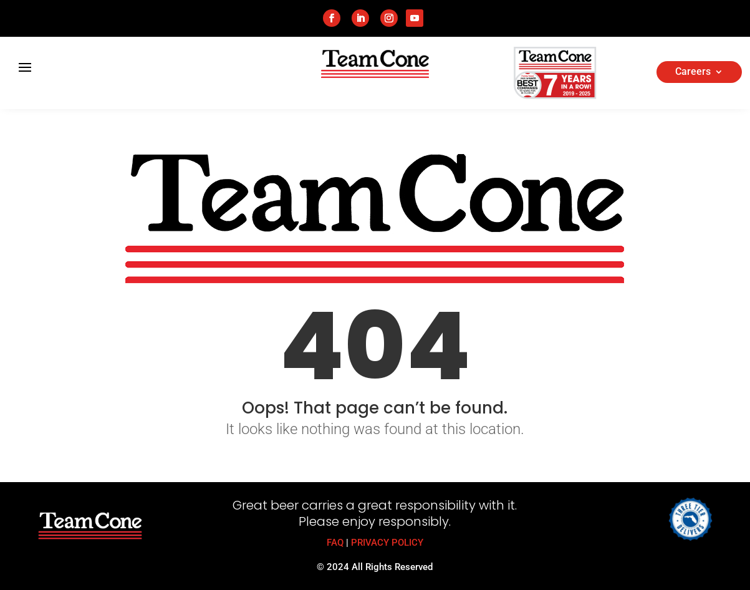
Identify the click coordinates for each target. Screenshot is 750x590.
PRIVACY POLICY (387, 542)
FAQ (335, 542)
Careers (693, 72)
